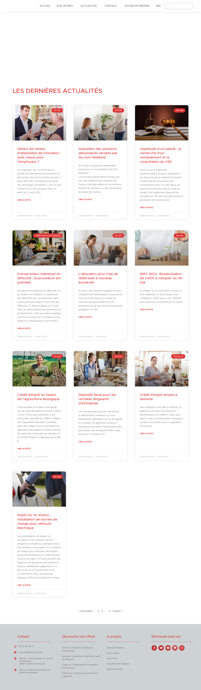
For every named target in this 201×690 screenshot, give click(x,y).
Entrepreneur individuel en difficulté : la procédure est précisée (39, 278)
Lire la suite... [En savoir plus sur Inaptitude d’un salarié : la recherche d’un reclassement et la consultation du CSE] (147, 207)
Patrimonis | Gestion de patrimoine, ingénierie (80, 674)
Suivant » (117, 611)
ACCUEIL (45, 6)
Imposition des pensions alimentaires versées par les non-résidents (98, 153)
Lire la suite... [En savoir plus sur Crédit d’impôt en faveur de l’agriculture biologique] (24, 449)
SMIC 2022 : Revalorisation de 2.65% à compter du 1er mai (161, 278)
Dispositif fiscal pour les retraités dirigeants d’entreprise (97, 399)
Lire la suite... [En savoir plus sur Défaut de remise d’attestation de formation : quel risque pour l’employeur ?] (24, 200)
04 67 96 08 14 (26, 646)
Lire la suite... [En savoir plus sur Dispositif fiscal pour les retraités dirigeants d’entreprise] (86, 441)
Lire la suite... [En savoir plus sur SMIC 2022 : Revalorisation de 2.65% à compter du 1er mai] (147, 309)
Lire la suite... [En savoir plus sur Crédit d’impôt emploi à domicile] (147, 433)
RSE (158, 6)
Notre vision (113, 653)
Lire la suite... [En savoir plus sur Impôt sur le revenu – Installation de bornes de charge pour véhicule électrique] (24, 585)
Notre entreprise (115, 648)
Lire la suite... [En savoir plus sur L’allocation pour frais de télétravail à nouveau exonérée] (86, 317)
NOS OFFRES (65, 6)
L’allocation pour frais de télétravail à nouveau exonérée (98, 278)
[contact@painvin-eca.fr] (15, 652)
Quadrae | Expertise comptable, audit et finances (81, 657)
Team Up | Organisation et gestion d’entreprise (79, 666)
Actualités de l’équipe (118, 664)
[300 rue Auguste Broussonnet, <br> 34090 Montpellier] (15, 670)
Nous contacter (115, 669)
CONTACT (112, 6)
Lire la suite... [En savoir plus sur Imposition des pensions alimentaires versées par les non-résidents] (86, 199)
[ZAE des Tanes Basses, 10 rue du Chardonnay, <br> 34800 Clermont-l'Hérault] (15, 658)
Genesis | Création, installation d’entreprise (77, 649)
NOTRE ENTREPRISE (137, 6)
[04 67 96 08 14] (15, 646)
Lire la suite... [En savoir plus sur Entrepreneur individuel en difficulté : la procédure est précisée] (24, 328)
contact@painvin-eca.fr (31, 652)
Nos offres (112, 658)
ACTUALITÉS (89, 6)
